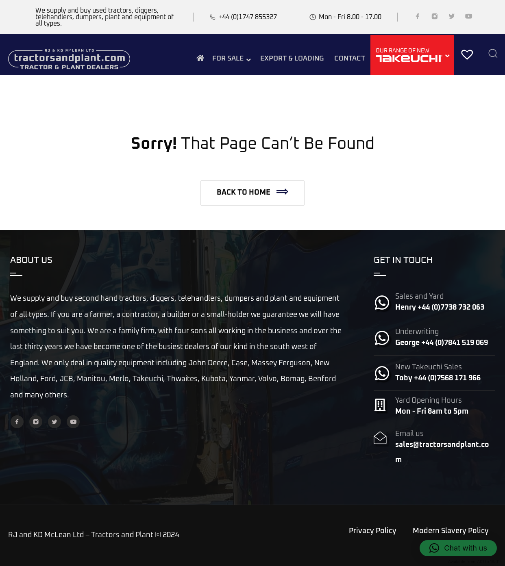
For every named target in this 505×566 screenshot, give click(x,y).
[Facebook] (417, 18)
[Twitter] (451, 18)
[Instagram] (434, 18)
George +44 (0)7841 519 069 (441, 343)
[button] (252, 193)
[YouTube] (468, 18)
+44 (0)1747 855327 (247, 17)
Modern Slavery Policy (451, 531)
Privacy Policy (372, 531)
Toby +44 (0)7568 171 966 (438, 378)
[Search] (493, 54)
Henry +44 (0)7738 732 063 (439, 307)
